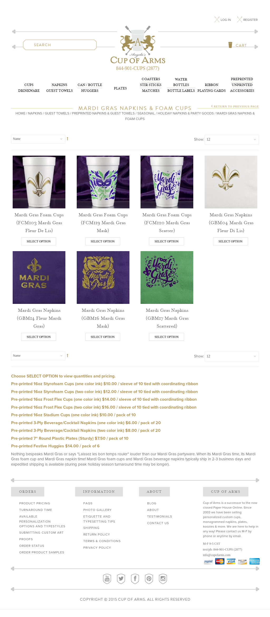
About (153, 510)
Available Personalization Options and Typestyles (42, 521)
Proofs (26, 539)
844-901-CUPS (223, 549)
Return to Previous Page (236, 106)
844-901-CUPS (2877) (137, 68)
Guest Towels (59, 87)
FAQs (88, 503)
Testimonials (159, 516)
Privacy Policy (97, 547)
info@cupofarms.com (217, 555)
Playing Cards (211, 87)
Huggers (90, 87)
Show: (199, 139)
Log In (226, 20)
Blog (152, 503)
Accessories (242, 84)
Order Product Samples (41, 552)
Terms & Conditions (102, 541)
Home (20, 113)
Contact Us (158, 523)
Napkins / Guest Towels (48, 113)
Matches (150, 84)
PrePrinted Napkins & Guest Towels (103, 113)
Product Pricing (34, 503)
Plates (120, 88)
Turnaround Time (35, 510)
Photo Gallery (97, 510)
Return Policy (96, 534)
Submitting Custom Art (41, 532)
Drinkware (29, 87)
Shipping (91, 528)
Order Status (31, 546)
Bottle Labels (181, 85)
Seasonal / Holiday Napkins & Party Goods (175, 113)
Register (250, 20)
